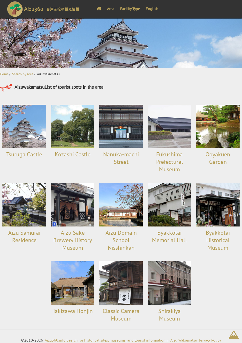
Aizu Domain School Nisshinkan (121, 240)
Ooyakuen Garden (217, 158)
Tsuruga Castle (24, 154)
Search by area (22, 74)
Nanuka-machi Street (121, 158)
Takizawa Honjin (73, 311)
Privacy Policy (210, 340)
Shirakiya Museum (169, 314)
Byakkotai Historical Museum (218, 240)
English (152, 8)
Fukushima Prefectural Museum (169, 162)
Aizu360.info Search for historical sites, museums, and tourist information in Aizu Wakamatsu (121, 340)
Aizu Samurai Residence (24, 236)
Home (4, 74)
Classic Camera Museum (121, 314)
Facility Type (130, 8)
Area (110, 8)
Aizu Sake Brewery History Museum (72, 240)
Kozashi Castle (73, 154)
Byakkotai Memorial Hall (169, 236)
